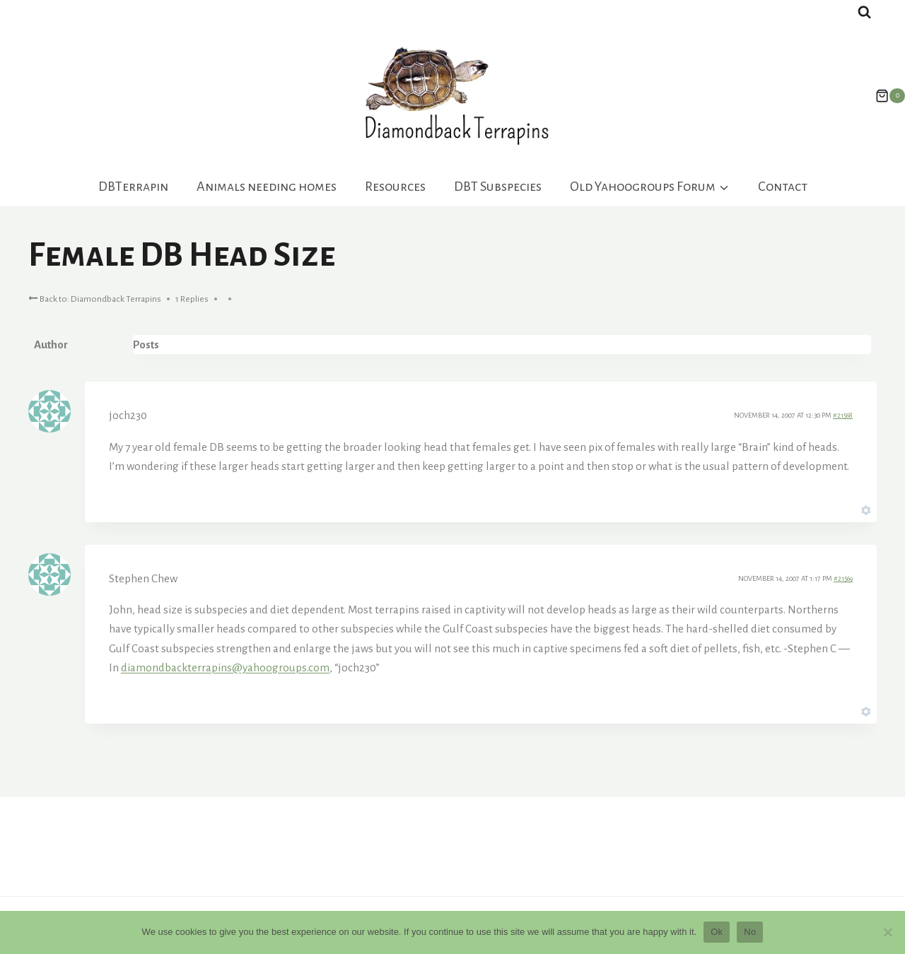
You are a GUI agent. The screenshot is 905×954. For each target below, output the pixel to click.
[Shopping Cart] (883, 96)
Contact (782, 186)
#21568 (843, 415)
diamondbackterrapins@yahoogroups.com (225, 667)
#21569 (843, 578)
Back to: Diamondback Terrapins (94, 298)
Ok (717, 931)
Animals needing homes (267, 186)
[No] (887, 932)
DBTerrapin (133, 186)
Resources (395, 186)
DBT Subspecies (498, 186)
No (750, 931)
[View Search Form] (864, 12)
